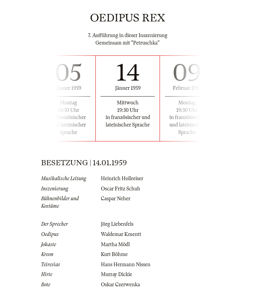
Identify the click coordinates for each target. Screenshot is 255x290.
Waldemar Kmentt (121, 234)
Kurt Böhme (114, 254)
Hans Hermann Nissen (125, 264)
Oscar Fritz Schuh (120, 188)
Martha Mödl (115, 244)
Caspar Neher (115, 198)
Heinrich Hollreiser (122, 178)
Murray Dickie (116, 274)
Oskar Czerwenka (120, 284)
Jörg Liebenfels (117, 224)
